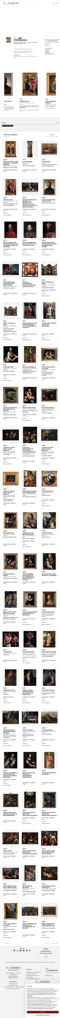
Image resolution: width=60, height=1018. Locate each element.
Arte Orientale (29, 977)
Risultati (47, 49)
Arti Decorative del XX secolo (32, 978)
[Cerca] (30, 122)
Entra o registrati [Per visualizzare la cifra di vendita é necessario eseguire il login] (7, 215)
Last (57, 136)
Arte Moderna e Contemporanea (33, 972)
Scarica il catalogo (47, 52)
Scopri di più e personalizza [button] (42, 1015)
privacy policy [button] (50, 990)
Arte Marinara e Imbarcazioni (32, 975)
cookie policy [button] (29, 995)
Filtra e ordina (7, 125)
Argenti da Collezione (31, 973)
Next (53, 136)
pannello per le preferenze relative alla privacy (43, 1008)
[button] (53, 135)
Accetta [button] (43, 1012)
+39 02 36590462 (8, 987)
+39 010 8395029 (10, 973)
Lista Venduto (48, 48)
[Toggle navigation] (54, 3)
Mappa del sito (49, 975)
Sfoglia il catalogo (49, 53)
